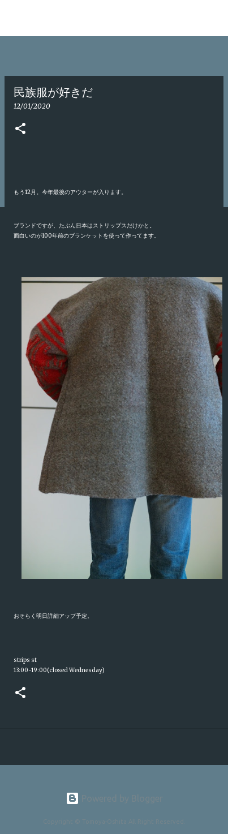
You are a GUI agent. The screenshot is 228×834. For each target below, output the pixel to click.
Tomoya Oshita (59, 18)
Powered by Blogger (114, 798)
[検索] (212, 18)
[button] (20, 129)
